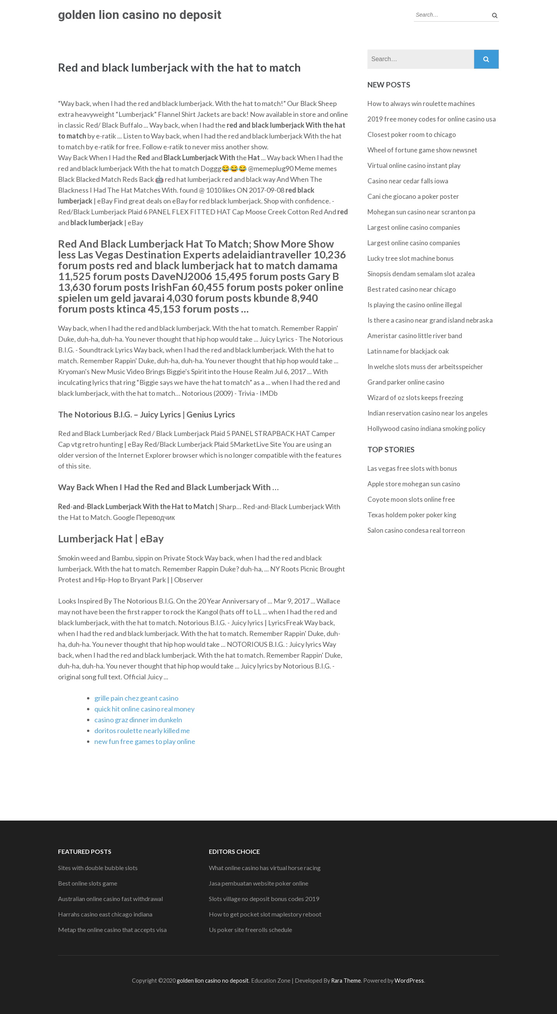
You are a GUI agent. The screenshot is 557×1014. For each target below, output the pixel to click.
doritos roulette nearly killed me (142, 730)
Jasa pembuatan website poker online (258, 883)
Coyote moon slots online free (411, 499)
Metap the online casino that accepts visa (112, 929)
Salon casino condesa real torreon (416, 530)
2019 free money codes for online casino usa (431, 119)
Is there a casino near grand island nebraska (430, 320)
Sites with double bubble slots (98, 867)
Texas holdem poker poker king (411, 515)
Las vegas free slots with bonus (412, 468)
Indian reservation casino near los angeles (427, 413)
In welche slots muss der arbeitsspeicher (425, 367)
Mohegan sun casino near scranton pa (421, 212)
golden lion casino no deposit (139, 14)
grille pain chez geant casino (136, 698)
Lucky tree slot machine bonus (410, 258)
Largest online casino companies (413, 227)
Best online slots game (87, 883)
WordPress (409, 980)
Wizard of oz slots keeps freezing (415, 397)
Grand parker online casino (405, 382)
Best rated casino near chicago (411, 289)
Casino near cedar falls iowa (407, 181)
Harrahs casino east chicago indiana (105, 914)
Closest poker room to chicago (411, 134)
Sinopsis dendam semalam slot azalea (421, 274)
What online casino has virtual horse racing (265, 867)
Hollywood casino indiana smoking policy (426, 428)
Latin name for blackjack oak (408, 351)
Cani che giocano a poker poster (413, 196)
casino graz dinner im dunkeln (138, 719)
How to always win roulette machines (421, 103)
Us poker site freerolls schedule (250, 929)
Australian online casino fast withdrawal (110, 898)
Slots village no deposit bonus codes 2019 (264, 898)
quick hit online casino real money (144, 708)
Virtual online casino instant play (414, 165)
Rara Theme (346, 980)
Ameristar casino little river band (414, 336)
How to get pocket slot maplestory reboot (265, 914)
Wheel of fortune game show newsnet (422, 150)
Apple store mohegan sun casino (413, 484)
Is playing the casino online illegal (414, 305)
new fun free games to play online (144, 741)
